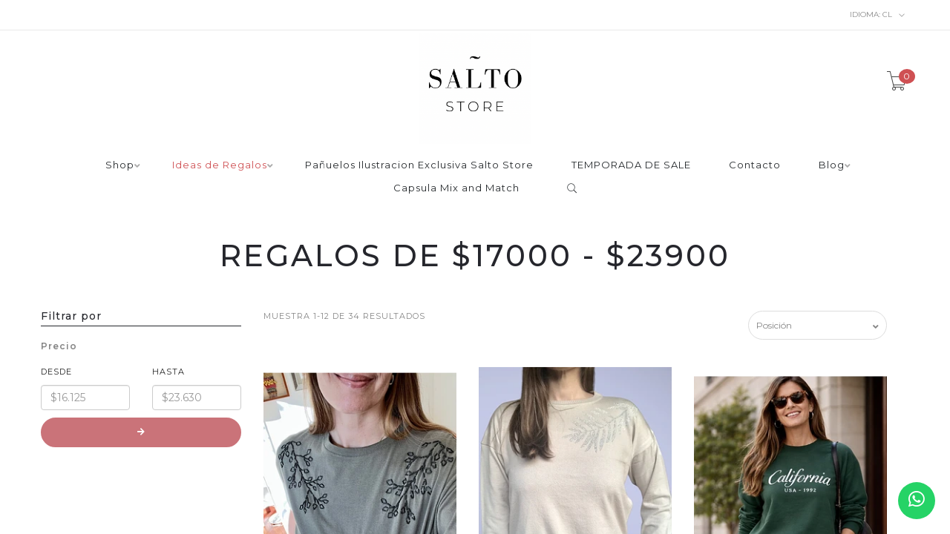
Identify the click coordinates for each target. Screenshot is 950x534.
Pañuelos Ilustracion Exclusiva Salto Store (419, 165)
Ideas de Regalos (219, 165)
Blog (832, 165)
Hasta (168, 371)
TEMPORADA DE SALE (631, 165)
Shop (119, 165)
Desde (56, 371)
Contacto (755, 165)
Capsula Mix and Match (456, 188)
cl (877, 14)
